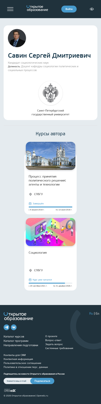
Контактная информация (18, 359)
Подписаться (42, 381)
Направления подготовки (21, 345)
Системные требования (59, 348)
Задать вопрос (54, 344)
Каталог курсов (14, 336)
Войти (69, 9)
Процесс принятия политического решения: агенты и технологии (47, 180)
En (97, 314)
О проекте (51, 336)
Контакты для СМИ (15, 355)
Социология (38, 253)
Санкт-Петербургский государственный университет (50, 98)
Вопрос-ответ (53, 340)
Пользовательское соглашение (22, 363)
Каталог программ (16, 341)
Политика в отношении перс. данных (26, 367)
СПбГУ (36, 194)
